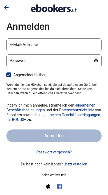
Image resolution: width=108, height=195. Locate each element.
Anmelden (53, 135)
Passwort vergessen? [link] (54, 152)
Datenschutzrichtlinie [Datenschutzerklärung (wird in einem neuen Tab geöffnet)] (76, 110)
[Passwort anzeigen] (96, 60)
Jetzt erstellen (75, 164)
